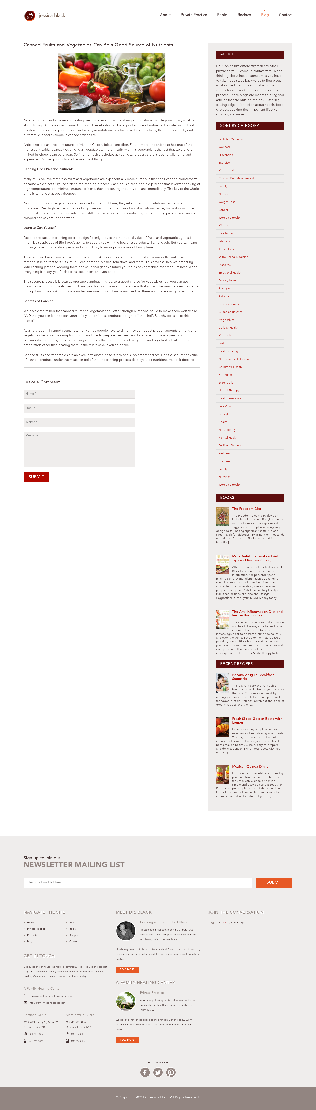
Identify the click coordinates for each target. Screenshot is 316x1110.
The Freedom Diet (246, 509)
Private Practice (194, 15)
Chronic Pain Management (236, 178)
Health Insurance (230, 398)
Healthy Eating (228, 351)
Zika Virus (225, 406)
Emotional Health (230, 272)
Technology (226, 249)
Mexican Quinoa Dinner (251, 766)
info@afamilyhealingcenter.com (47, 1003)
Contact (285, 15)
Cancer (223, 210)
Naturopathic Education (235, 359)
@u (225, 923)
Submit (36, 477)
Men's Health (227, 170)
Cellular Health (228, 327)
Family (223, 186)
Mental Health (228, 437)
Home (30, 923)
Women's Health (230, 217)
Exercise (224, 162)
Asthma (224, 296)
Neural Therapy (229, 390)
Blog (265, 15)
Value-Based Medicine (233, 257)
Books (222, 15)
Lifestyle (224, 414)
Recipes (244, 15)
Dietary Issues (228, 280)
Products (32, 935)
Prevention (226, 155)
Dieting (224, 343)
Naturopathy (227, 429)
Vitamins (224, 241)
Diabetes (225, 264)
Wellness (224, 147)
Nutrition (225, 194)
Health (223, 422)
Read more (127, 969)
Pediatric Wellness (231, 139)
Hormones (225, 374)
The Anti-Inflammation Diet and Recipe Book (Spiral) (257, 613)
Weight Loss (227, 202)
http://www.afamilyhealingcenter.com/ (50, 996)
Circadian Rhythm (230, 312)
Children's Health (230, 367)
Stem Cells (226, 382)
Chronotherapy (229, 304)
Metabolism (226, 335)
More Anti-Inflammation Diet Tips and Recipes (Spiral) (255, 558)
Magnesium (226, 319)
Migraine (224, 225)
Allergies (225, 288)
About (165, 15)
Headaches (226, 233)
